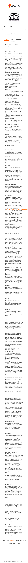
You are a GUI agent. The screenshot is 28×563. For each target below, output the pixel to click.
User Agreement (12, 561)
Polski (23, 541)
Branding (13, 41)
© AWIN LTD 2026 (19, 561)
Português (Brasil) (12, 543)
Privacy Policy (6, 561)
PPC (12, 39)
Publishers (16, 44)
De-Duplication (8, 46)
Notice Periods (8, 44)
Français (5, 541)
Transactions (18, 39)
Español (24, 540)
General (6, 39)
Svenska (18, 543)
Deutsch (7, 540)
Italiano (9, 541)
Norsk (19, 541)
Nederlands (14, 541)
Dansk (3, 540)
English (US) (19, 540)
